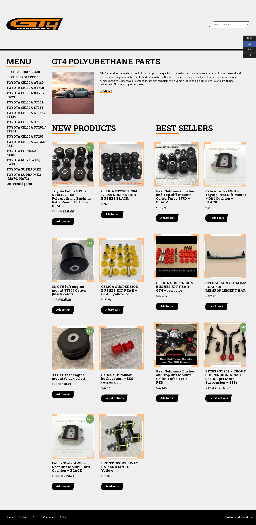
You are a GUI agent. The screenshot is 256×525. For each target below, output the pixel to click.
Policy (62, 517)
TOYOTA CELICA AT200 (25, 88)
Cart (35, 517)
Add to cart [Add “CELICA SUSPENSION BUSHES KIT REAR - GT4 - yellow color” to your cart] (112, 309)
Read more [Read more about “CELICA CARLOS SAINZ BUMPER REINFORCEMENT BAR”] (217, 306)
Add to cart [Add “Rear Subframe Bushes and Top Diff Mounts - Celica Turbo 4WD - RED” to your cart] (167, 398)
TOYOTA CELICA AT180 (25, 83)
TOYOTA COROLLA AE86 (21, 153)
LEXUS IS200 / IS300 (22, 77)
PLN (247, 50)
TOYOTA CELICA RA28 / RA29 (25, 95)
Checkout (48, 517)
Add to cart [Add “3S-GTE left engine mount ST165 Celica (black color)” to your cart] (63, 309)
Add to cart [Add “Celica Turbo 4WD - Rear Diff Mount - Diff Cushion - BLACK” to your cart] (63, 486)
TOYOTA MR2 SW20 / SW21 (23, 162)
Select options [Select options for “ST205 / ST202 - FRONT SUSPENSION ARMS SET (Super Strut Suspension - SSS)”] (219, 398)
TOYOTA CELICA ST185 (24, 122)
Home (9, 517)
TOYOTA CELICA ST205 (25, 136)
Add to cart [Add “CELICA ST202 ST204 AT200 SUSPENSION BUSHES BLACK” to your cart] (112, 214)
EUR (247, 44)
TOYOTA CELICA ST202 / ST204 (26, 129)
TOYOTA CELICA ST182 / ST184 (25, 115)
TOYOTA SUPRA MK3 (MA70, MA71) (23, 177)
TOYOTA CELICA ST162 (24, 102)
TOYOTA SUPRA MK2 (23, 169)
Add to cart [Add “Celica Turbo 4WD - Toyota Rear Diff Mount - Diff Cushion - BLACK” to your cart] (217, 217)
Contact (23, 517)
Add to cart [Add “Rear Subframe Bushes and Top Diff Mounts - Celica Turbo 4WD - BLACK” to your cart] (167, 217)
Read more (106, 91)
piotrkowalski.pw (243, 517)
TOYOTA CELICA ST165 (24, 108)
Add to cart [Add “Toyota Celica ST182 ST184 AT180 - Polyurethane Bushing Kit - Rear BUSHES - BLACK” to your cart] (63, 221)
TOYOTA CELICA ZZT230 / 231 (26, 144)
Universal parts (19, 184)
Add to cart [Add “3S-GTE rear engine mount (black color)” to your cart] (63, 394)
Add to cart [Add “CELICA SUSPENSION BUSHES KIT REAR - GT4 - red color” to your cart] (167, 306)
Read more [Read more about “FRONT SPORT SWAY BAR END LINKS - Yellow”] (112, 486)
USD (247, 38)
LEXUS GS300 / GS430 (23, 72)
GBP (247, 55)
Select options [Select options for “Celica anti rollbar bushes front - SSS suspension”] (114, 397)
